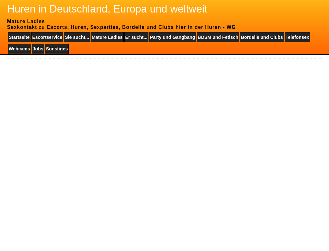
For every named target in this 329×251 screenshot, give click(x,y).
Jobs (38, 48)
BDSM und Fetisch (218, 37)
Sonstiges (57, 48)
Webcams (19, 48)
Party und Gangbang (172, 37)
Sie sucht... (77, 37)
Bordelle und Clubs (262, 37)
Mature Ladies (107, 37)
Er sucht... (136, 37)
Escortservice (47, 37)
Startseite (19, 37)
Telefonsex (297, 37)
